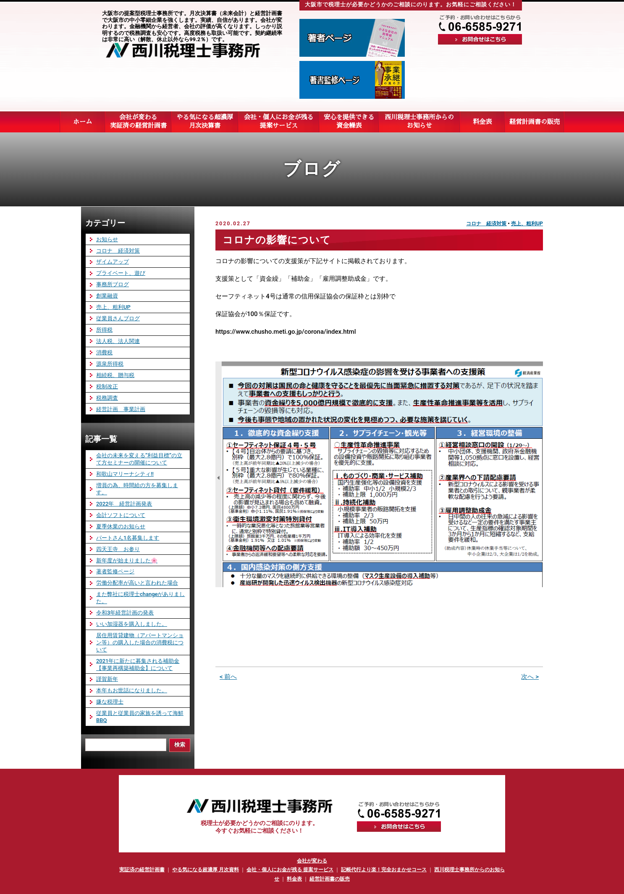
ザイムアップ (112, 261)
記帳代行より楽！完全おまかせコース (384, 870)
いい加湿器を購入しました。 (131, 624)
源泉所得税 (109, 364)
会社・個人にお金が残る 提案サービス (289, 870)
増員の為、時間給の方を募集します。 (137, 489)
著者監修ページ (115, 571)
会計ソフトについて (120, 515)
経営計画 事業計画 (120, 409)
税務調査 (107, 398)
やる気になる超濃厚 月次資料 (205, 870)
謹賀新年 (107, 679)
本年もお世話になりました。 (131, 690)
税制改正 (107, 386)
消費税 (104, 352)
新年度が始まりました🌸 (126, 560)
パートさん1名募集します (127, 538)
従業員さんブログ (118, 318)
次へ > (530, 676)
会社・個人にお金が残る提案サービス (278, 121)
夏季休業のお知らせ (120, 526)
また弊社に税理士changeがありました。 (140, 597)
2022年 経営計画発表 (124, 504)
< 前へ (228, 676)
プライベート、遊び (120, 273)
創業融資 (107, 296)
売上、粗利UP (527, 224)
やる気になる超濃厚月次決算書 (204, 121)
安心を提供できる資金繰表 (349, 121)
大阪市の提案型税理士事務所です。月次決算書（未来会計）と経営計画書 (192, 13)
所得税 (104, 330)
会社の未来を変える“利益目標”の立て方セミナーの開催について (139, 459)
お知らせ (107, 239)
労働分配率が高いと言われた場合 (137, 583)
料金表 (294, 879)
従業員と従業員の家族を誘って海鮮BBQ (140, 716)
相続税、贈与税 (115, 375)
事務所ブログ (112, 284)
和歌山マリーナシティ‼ (125, 474)
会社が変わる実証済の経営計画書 (138, 121)
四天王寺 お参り (118, 549)
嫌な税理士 (109, 702)
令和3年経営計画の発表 (125, 612)
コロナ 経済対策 (486, 224)
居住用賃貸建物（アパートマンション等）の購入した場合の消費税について (140, 642)
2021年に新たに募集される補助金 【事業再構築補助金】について (137, 664)
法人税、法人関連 (118, 341)
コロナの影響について (277, 240)
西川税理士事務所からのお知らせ (419, 121)
